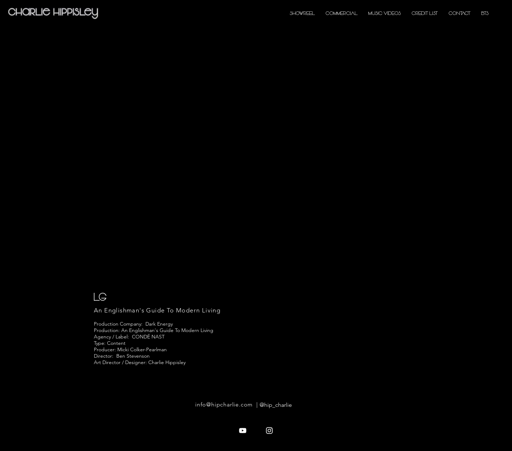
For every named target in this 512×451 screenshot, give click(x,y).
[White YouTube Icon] (242, 430)
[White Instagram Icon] (269, 430)
